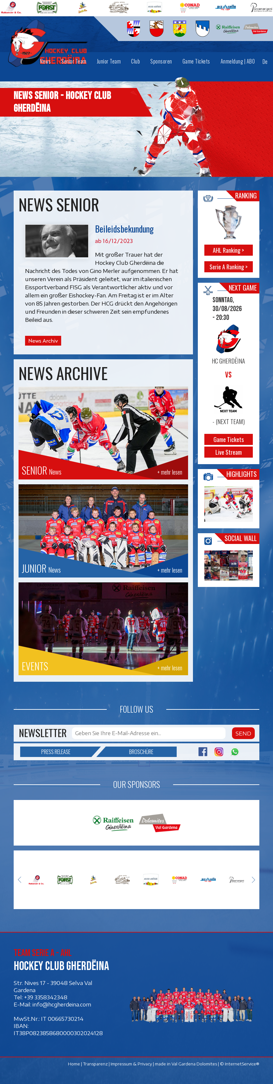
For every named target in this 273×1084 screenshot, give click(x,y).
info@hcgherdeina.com (62, 1004)
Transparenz (95, 1063)
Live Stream (228, 452)
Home (74, 1063)
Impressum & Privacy (131, 1063)
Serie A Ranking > (229, 267)
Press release (66, 752)
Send (243, 733)
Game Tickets (228, 439)
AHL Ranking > (228, 250)
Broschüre (129, 752)
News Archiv (43, 341)
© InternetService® (239, 1063)
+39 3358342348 (45, 997)
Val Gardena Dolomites (194, 1063)
